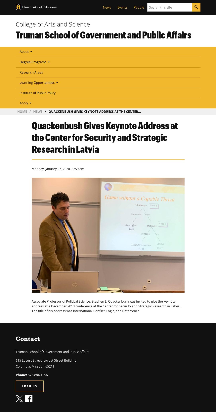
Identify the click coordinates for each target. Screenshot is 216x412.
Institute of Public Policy (38, 93)
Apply (26, 103)
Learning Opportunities (40, 82)
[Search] (196, 7)
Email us (29, 386)
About (27, 51)
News (107, 7)
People (139, 7)
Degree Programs (35, 62)
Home (22, 111)
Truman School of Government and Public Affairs (104, 34)
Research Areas (31, 72)
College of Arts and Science (53, 24)
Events (122, 7)
